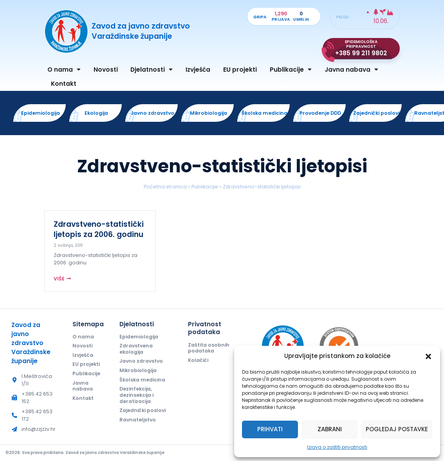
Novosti (106, 69)
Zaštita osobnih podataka (208, 348)
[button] (428, 356)
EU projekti (240, 69)
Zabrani (330, 429)
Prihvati (270, 429)
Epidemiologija (138, 336)
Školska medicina (142, 379)
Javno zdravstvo (141, 361)
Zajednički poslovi (142, 410)
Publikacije (291, 69)
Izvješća (198, 69)
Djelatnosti (151, 69)
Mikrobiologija (138, 370)
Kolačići (198, 360)
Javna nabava (351, 69)
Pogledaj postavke (397, 429)
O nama (64, 69)
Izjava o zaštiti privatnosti (337, 447)
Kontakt (63, 84)
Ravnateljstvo (137, 419)
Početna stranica (165, 186)
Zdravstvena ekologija (136, 348)
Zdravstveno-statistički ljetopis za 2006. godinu (99, 229)
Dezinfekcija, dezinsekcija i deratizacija (136, 394)
